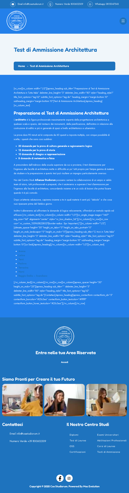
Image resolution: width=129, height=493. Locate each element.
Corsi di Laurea (106, 446)
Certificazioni (78, 452)
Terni (21, 259)
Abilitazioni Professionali (112, 440)
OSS (72, 446)
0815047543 (112, 4)
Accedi (64, 362)
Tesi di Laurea (78, 440)
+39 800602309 (37, 441)
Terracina (23, 267)
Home (21, 66)
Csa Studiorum (58, 486)
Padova (22, 263)
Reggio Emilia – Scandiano (32, 276)
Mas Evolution (91, 486)
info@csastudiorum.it (33, 4)
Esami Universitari (108, 435)
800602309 (77, 4)
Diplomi (74, 435)
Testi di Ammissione (108, 452)
